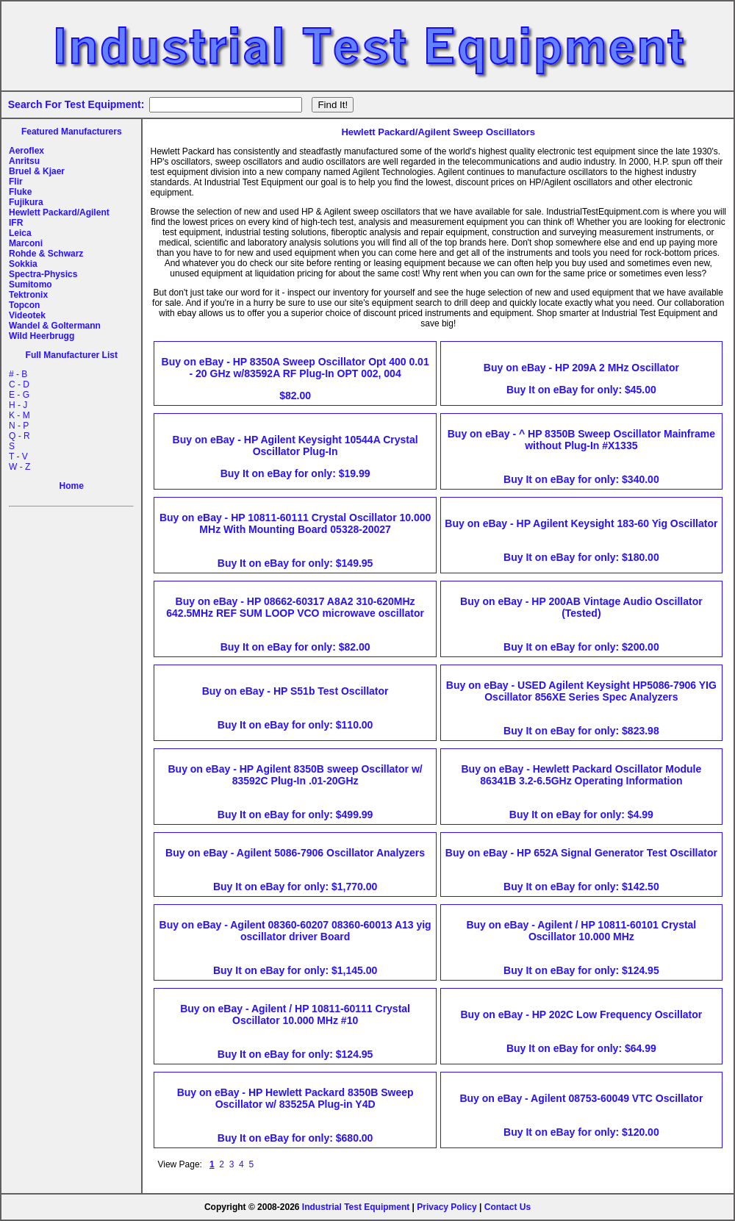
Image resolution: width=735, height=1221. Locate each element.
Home (72, 486)
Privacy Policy (446, 1207)
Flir (16, 181)
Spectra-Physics (43, 274)
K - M (19, 415)
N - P (19, 425)
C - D (19, 384)
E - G (19, 395)
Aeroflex (26, 151)
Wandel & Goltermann (55, 326)
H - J (18, 405)
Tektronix (28, 295)
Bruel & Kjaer (37, 171)
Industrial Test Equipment (355, 1207)
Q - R (19, 436)
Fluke (20, 192)
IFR (16, 223)
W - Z (19, 467)
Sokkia (23, 264)
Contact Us (507, 1207)
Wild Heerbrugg (41, 336)
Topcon (24, 305)
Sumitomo (30, 284)
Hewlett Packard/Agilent (59, 212)
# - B (18, 374)
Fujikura (26, 202)
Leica (20, 233)
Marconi (26, 243)
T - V (18, 456)
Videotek (27, 315)
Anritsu (24, 161)
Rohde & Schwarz (46, 253)
